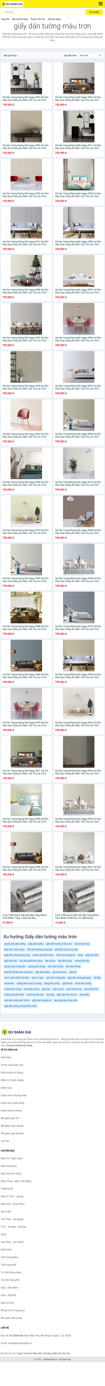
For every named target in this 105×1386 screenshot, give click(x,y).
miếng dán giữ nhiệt (14, 994)
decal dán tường (83, 983)
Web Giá (57, 1353)
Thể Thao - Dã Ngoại (12, 1219)
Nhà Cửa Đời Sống (20, 19)
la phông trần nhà (35, 994)
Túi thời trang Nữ (10, 1280)
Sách (3, 1234)
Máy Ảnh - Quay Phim (13, 1204)
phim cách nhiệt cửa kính (16, 977)
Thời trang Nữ (8, 1264)
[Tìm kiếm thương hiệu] (44, 12)
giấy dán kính (92, 955)
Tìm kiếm (94, 12)
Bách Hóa (6, 1249)
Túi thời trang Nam (11, 1272)
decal (80, 955)
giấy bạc (46, 989)
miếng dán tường (12, 989)
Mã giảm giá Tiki (10, 1118)
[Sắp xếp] (89, 56)
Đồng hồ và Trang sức (13, 1310)
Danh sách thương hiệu (14, 1095)
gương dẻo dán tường (15, 944)
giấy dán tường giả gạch (79, 977)
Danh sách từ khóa (11, 1110)
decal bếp (84, 994)
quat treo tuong (73, 989)
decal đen (9, 983)
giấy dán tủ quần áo (41, 1000)
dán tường (50, 960)
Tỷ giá (19, 1353)
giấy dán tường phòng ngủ (17, 955)
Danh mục (6, 1087)
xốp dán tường (65, 960)
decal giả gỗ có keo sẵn (65, 1000)
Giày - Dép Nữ (8, 1295)
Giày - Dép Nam (9, 1287)
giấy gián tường (35, 944)
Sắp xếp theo (70, 55)
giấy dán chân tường (14, 949)
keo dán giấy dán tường (31, 960)
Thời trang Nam (9, 1257)
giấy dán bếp (10, 960)
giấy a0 (72, 972)
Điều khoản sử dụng (12, 1072)
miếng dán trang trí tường (29, 983)
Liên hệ (5, 1140)
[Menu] (101, 3)
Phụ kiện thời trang (11, 1318)
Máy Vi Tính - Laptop (12, 1196)
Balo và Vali (7, 1302)
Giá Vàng (47, 1353)
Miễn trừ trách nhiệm (12, 1080)
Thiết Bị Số (7, 1188)
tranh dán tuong (31, 989)
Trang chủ (5, 19)
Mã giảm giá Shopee (12, 1133)
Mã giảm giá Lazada (12, 1125)
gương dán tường (36, 966)
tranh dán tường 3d (65, 955)
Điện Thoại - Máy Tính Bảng (16, 1181)
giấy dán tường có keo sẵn (59, 944)
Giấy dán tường (54, 19)
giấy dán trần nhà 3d (67, 994)
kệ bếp (97, 977)
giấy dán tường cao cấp (66, 949)
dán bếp (50, 994)
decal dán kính (91, 989)
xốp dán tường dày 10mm (16, 1000)
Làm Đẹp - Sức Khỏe (12, 1242)
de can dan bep (81, 944)
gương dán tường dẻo (15, 966)
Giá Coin (66, 1353)
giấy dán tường (42, 972)
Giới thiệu (6, 1057)
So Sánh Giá (65, 1359)
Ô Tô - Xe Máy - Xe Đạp (13, 1226)
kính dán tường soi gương (39, 949)
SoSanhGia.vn (50, 1359)
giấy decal (67, 983)
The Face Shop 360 (32, 1353)
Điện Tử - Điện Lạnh (12, 1158)
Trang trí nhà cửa (38, 19)
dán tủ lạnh (58, 989)
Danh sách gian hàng (12, 1102)
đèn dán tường (73, 966)
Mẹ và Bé (6, 1211)
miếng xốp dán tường (43, 955)
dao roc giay (38, 977)
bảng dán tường (52, 983)
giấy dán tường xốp (55, 977)
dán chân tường (55, 966)
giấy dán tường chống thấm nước (20, 1006)
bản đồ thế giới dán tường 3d (18, 972)
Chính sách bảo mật (12, 1064)
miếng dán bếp (82, 960)
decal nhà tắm (59, 972)
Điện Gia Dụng (9, 1166)
